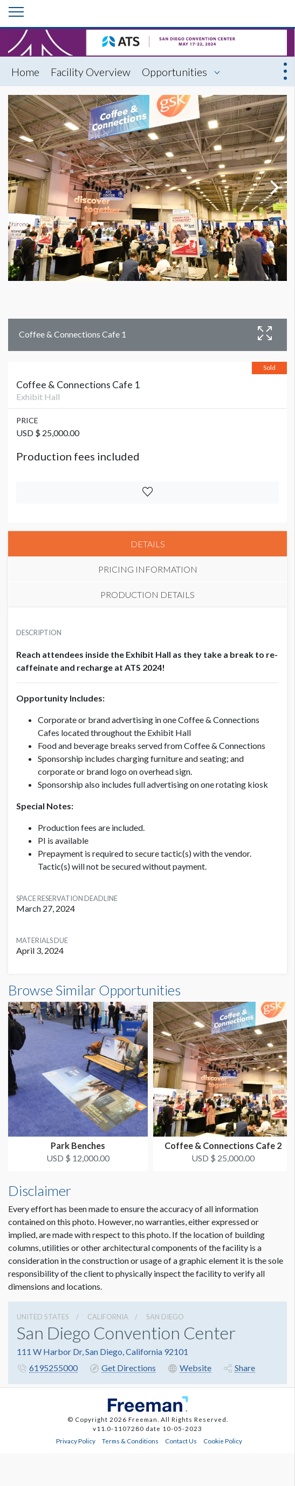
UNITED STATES (43, 1316)
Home (25, 71)
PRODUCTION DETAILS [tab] (147, 594)
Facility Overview (91, 71)
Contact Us (181, 1440)
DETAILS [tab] (148, 544)
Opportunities (174, 71)
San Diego (165, 1316)
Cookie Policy (222, 1440)
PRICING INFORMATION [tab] (147, 569)
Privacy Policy (75, 1440)
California (107, 1316)
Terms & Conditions (130, 1440)
